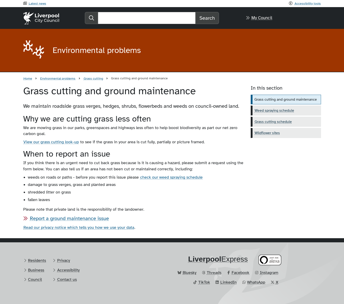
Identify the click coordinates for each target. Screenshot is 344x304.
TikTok (204, 282)
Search (207, 18)
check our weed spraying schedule (171, 177)
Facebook (240, 272)
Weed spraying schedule (274, 110)
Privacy (63, 260)
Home (27, 78)
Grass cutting (93, 78)
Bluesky (189, 272)
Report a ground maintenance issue (69, 218)
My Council (261, 18)
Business (36, 270)
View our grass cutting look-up (51, 141)
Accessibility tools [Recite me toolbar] (308, 3)
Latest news (37, 3)
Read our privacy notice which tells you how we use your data (78, 227)
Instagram (269, 272)
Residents (37, 260)
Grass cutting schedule (273, 121)
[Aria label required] (34, 50)
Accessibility (68, 270)
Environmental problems (57, 78)
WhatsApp (256, 282)
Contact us (67, 279)
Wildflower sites (267, 133)
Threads (214, 272)
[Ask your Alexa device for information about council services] (269, 259)
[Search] (147, 18)
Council (35, 279)
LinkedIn (228, 282)
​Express (218, 259)
